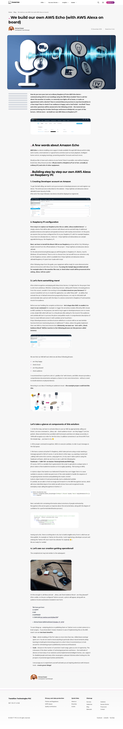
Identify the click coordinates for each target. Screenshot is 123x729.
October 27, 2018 (58, 622)
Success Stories (53, 2)
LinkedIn (106, 718)
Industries (89, 704)
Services (89, 702)
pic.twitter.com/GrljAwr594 (49, 617)
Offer (42, 2)
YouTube (112, 718)
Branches (74, 704)
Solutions (103, 702)
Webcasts (89, 709)
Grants (73, 706)
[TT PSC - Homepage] (13, 2)
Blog (88, 707)
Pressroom (103, 707)
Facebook (99, 718)
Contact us (110, 2)
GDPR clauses (48, 704)
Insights (65, 2)
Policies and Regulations (51, 701)
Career (73, 2)
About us (74, 701)
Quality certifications (50, 706)
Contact (102, 709)
